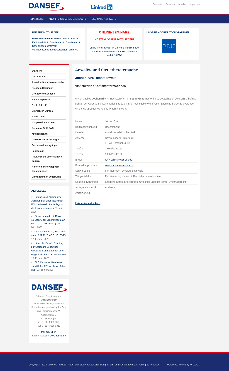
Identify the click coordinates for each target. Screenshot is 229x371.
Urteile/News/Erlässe (43, 93)
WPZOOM (195, 364)
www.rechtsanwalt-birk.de (119, 165)
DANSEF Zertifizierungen (46, 139)
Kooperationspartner (43, 122)
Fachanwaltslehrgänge (44, 145)
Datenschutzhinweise (176, 4)
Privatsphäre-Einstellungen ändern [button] (47, 158)
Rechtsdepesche (41, 99)
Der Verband (39, 76)
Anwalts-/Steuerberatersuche (67, 19)
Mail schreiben (48, 332)
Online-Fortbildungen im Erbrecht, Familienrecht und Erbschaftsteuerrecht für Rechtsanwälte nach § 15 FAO (114, 51)
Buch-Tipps (38, 116)
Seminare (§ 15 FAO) (104, 19)
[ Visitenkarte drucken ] (88, 203)
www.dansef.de (58, 335)
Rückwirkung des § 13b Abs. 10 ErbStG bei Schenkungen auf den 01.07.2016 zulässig (48, 220)
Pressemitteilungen (42, 88)
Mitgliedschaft (39, 133)
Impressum (195, 4)
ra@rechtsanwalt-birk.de (118, 159)
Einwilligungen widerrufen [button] (46, 176)
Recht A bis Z (39, 105)
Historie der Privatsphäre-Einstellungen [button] (46, 168)
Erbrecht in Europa (42, 111)
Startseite (157, 4)
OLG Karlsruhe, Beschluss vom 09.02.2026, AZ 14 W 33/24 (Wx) (48, 266)
